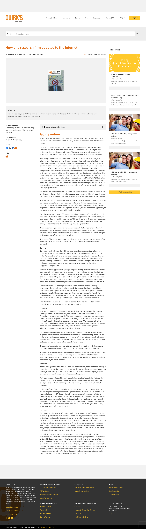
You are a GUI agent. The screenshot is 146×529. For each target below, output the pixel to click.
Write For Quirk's (46, 498)
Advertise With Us (11, 514)
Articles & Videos (51, 18)
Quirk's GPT (110, 18)
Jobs (86, 18)
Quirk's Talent (45, 517)
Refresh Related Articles (125, 192)
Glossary (77, 506)
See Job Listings (45, 506)
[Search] (74, 34)
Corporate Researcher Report (84, 510)
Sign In (122, 18)
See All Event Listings (116, 487)
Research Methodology (14, 140)
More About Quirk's (12, 507)
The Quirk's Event (12, 511)
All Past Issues (44, 491)
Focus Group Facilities (82, 491)
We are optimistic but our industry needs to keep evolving (125, 96)
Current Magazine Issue (48, 487)
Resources (96, 18)
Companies (66, 18)
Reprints (52, 527)
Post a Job (43, 510)
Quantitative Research (13, 130)
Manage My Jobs (45, 513)
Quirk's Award (114, 494)
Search (9, 34)
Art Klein (27, 54)
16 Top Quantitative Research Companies (121, 75)
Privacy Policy (43, 527)
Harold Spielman (15, 54)
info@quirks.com (114, 514)
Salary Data (78, 513)
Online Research (27, 128)
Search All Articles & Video (49, 494)
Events (77, 18)
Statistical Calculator (82, 517)
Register (135, 18)
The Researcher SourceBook (84, 487)
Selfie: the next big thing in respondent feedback (124, 135)
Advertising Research (13, 128)
